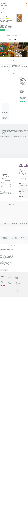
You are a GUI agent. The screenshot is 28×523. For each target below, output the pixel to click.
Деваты (22, 81)
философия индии (22, 82)
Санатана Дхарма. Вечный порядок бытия (5, 113)
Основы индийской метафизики (23, 79)
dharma (24, 84)
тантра (21, 83)
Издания (14, 73)
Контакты (2, 9)
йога (26, 84)
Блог (1, 12)
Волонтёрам (3, 8)
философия (4, 117)
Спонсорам (2, 6)
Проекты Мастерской (4, 5)
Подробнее (22, 101)
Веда (24, 81)
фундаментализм (4, 116)
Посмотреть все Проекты (4, 270)
